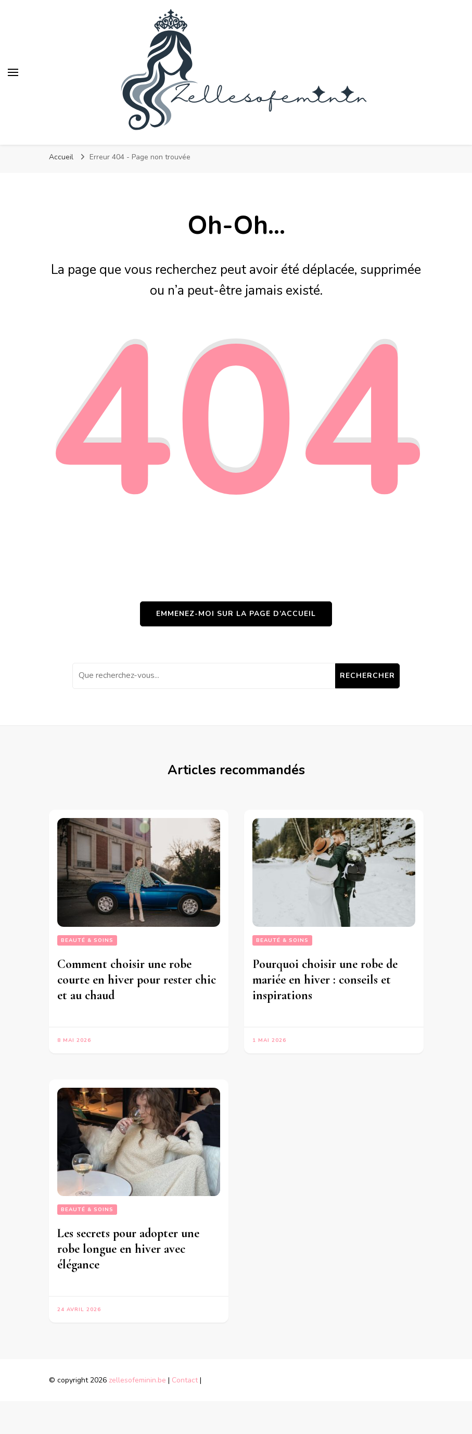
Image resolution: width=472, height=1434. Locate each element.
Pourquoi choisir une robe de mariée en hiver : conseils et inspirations (325, 980)
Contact (185, 1380)
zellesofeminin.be (137, 1380)
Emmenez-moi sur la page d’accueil (236, 614)
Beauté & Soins (87, 940)
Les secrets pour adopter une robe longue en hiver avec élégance (128, 1249)
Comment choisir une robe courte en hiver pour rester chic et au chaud (136, 980)
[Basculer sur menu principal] (13, 72)
